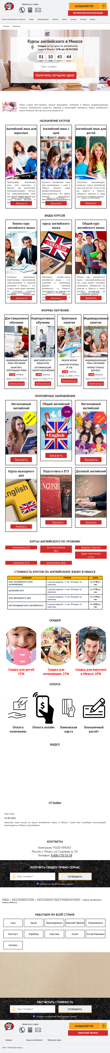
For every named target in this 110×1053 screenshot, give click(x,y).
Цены (64, 19)
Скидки (73, 19)
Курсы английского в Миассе (13, 19)
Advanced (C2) (21, 562)
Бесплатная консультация (88, 13)
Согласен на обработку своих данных (56, 884)
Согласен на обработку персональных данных (56, 1016)
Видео (92, 19)
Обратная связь (54, 1040)
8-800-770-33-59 (61, 855)
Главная (8, 1040)
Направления (43, 19)
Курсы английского (34, 1040)
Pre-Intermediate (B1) (56, 549)
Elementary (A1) (21, 547)
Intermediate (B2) (56, 562)
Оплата (83, 19)
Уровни (55, 19)
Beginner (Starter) (91, 547)
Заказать (21, 459)
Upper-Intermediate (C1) (91, 555)
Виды (31, 19)
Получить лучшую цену (55, 75)
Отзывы (6, 26)
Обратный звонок (88, 1033)
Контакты (16, 26)
